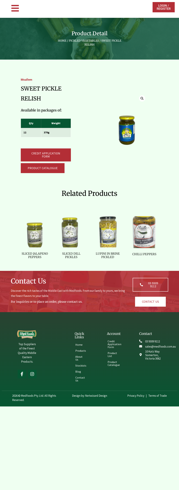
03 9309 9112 (152, 341)
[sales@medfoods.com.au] (140, 346)
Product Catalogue (114, 363)
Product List (112, 354)
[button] (43, 168)
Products (80, 350)
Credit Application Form (114, 344)
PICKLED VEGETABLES (84, 40)
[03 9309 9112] (140, 341)
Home (62, 40)
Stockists (80, 365)
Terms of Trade (157, 396)
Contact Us (80, 379)
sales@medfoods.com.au (160, 346)
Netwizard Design (96, 396)
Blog (78, 371)
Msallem (26, 79)
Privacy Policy (136, 396)
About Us (79, 358)
